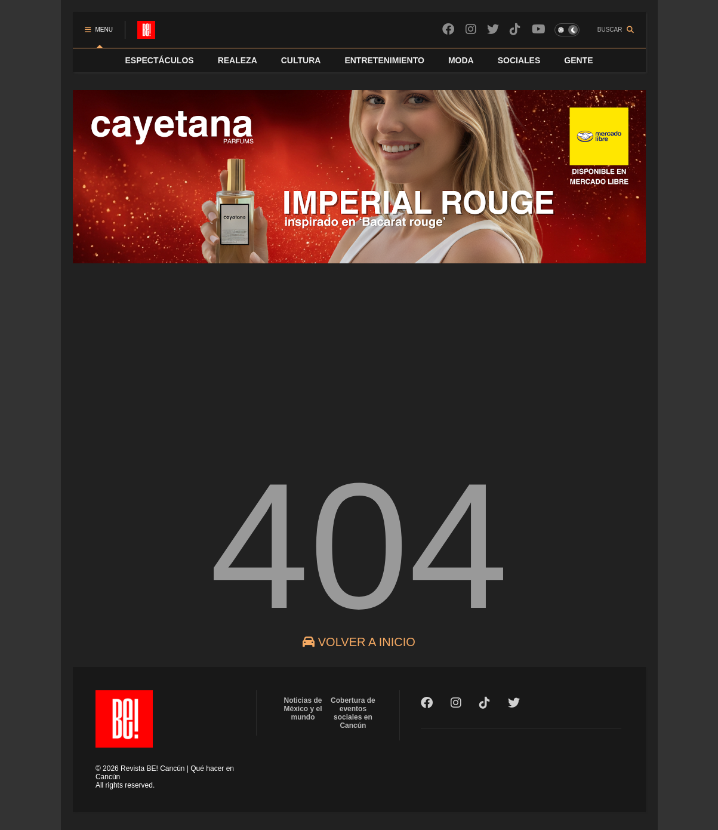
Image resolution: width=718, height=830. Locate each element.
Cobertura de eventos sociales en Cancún (353, 713)
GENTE (578, 60)
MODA (461, 60)
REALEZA (237, 60)
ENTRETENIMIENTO (384, 60)
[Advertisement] (359, 354)
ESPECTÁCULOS (159, 60)
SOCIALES (519, 60)
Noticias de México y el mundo (303, 708)
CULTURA (301, 60)
